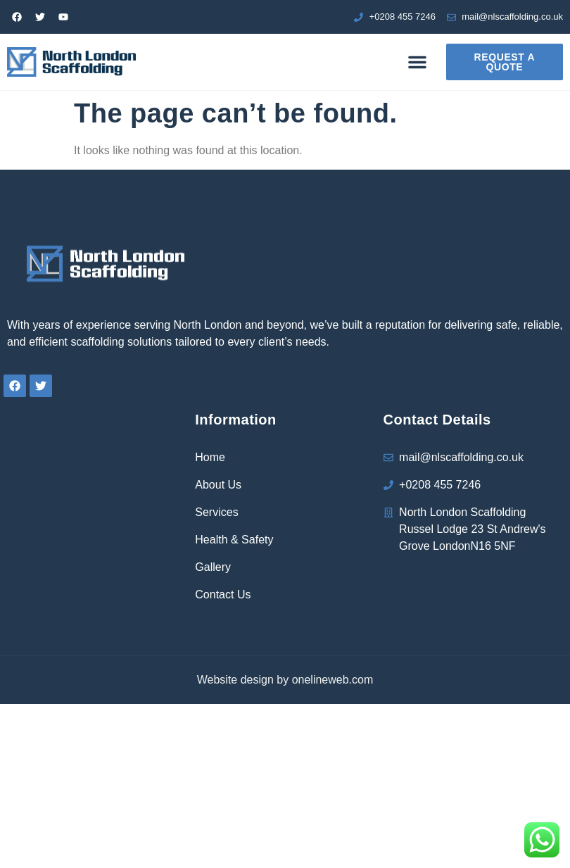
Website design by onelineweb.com (285, 680)
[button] (417, 62)
